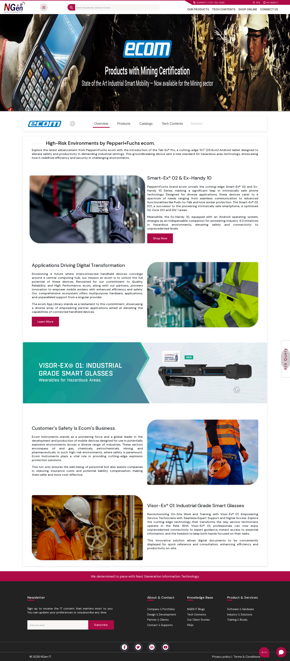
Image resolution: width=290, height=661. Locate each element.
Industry (232, 614)
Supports (167, 625)
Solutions (246, 614)
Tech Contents (172, 123)
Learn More (45, 322)
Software (233, 609)
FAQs (190, 625)
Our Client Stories (198, 619)
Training (232, 619)
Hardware (248, 609)
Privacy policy (221, 657)
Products (123, 123)
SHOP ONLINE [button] (247, 9)
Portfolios (169, 609)
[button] (44, 7)
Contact (152, 625)
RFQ (256, 2)
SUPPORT (209, 2)
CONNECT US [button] (269, 9)
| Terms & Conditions (245, 657)
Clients (164, 619)
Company (153, 609)
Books (243, 619)
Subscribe (101, 625)
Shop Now (160, 238)
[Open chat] (281, 652)
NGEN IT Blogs (196, 609)
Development (167, 614)
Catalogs (146, 123)
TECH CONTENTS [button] (223, 9)
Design (151, 614)
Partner (152, 619)
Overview (101, 123)
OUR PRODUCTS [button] (198, 9)
